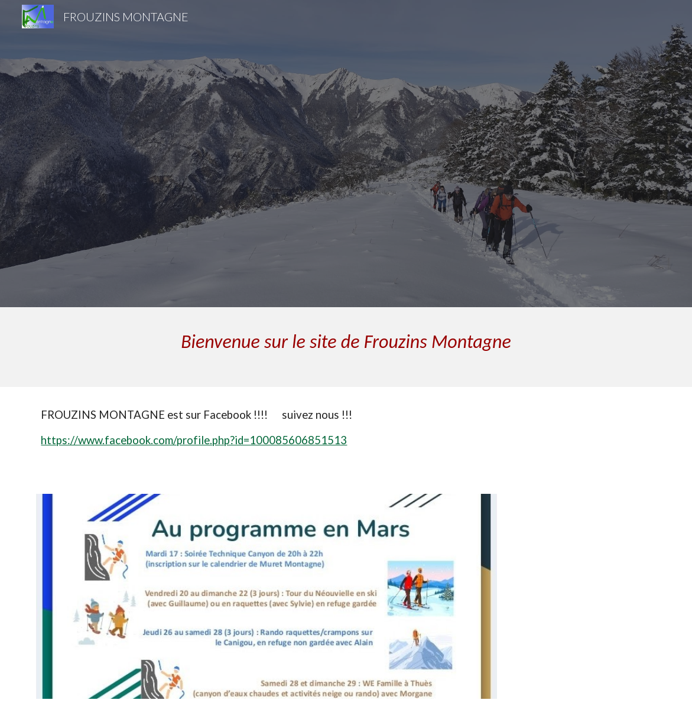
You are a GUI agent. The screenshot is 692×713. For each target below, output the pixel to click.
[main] (345, 347)
